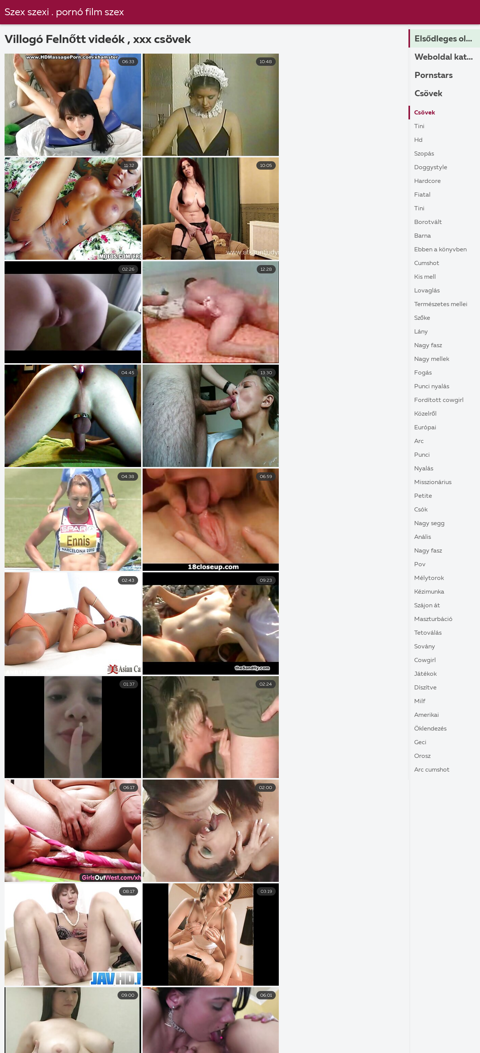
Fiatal (422, 195)
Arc (419, 441)
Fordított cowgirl (439, 400)
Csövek (428, 94)
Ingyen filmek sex (264, 1042)
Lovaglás (427, 291)
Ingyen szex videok (208, 1034)
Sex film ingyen (117, 1042)
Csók (421, 510)
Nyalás (423, 469)
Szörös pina (27, 1026)
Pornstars (434, 75)
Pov (420, 565)
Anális (422, 537)
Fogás (423, 373)
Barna (422, 236)
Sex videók (442, 1034)
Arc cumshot (432, 770)
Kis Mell (425, 277)
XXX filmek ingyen (135, 1034)
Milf (419, 702)
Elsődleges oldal (446, 39)
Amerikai (426, 715)
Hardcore (427, 181)
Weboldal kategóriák (447, 57)
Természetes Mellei (440, 305)
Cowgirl (425, 661)
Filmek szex (315, 1034)
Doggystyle (430, 168)
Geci (420, 743)
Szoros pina (325, 1042)
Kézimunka (429, 592)
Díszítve (425, 688)
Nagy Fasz (428, 346)
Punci (422, 455)
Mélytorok (429, 578)
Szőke (422, 318)
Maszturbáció (433, 619)
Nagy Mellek (431, 359)
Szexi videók (366, 1026)
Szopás (424, 154)
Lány (421, 332)
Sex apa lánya (82, 1026)
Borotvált (428, 222)
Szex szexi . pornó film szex (64, 12)
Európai (425, 428)
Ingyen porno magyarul (57, 1034)
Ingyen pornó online (227, 1026)
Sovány (424, 647)
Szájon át (427, 606)
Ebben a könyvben (440, 250)
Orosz (422, 756)
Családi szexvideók (386, 1042)
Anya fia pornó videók (46, 1042)
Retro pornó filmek (302, 1026)
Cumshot (426, 263)
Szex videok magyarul (189, 1042)
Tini (419, 127)
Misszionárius (432, 483)
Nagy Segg (429, 524)
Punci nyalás (431, 387)
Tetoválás (428, 633)
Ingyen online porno (149, 1026)
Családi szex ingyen (380, 1034)
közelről (425, 414)
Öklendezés (430, 729)
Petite (423, 496)
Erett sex (267, 1034)
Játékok (425, 674)
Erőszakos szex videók (435, 1026)
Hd (418, 140)
